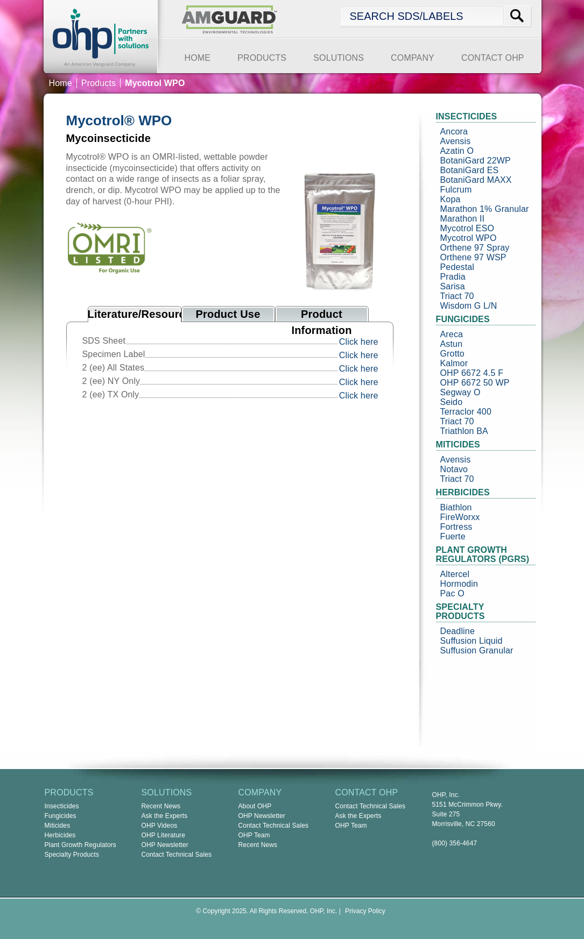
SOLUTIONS (338, 57)
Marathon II (462, 218)
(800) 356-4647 (454, 843)
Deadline (457, 631)
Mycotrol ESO (467, 228)
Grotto (452, 353)
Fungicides (60, 816)
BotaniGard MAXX (476, 179)
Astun (451, 343)
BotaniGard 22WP (475, 160)
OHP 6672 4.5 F (472, 373)
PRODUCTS (261, 57)
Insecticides (62, 806)
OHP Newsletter (165, 845)
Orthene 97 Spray (475, 247)
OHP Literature (164, 835)
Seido (451, 402)
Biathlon (456, 507)
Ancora (454, 131)
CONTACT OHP (492, 57)
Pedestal (457, 267)
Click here (358, 341)
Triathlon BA (464, 431)
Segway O (460, 392)
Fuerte (453, 536)
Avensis (455, 141)
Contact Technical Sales (177, 854)
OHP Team (254, 835)
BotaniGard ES (469, 170)
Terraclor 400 (465, 411)
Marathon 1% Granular (484, 209)
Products (98, 83)
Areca (451, 334)
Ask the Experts (165, 816)
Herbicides (60, 835)
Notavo (454, 469)
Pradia (453, 276)
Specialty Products (72, 854)
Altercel (455, 574)
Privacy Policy (365, 911)
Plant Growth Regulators (81, 845)
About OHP (255, 806)
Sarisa (452, 286)
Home (60, 83)
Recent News (161, 806)
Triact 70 (457, 296)
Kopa (450, 199)
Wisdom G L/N (468, 305)
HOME (198, 57)
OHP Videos (160, 825)
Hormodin (459, 583)
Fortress (456, 526)
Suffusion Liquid (471, 640)
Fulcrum (456, 189)
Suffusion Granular (476, 650)
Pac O (452, 593)
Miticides (58, 825)
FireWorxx (460, 517)
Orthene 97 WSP (473, 257)
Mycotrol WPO (468, 238)
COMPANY (412, 57)
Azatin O (457, 150)
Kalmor (454, 363)
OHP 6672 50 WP (475, 382)
